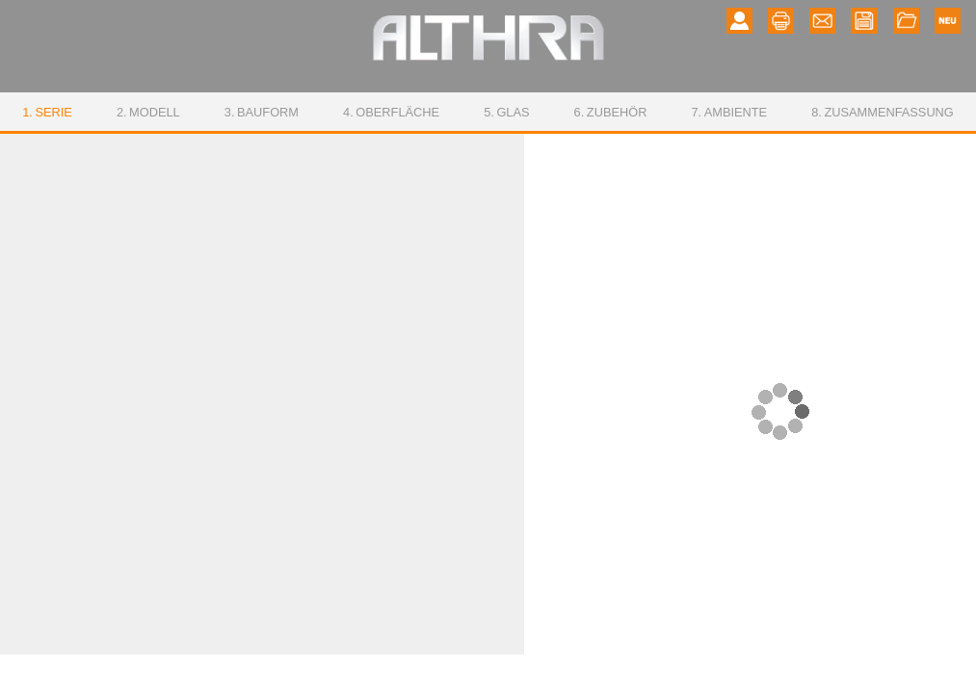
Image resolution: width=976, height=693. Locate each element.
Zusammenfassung (882, 112)
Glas (506, 112)
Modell (148, 112)
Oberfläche (391, 112)
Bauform (261, 112)
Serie (47, 112)
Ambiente (729, 112)
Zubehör (610, 112)
